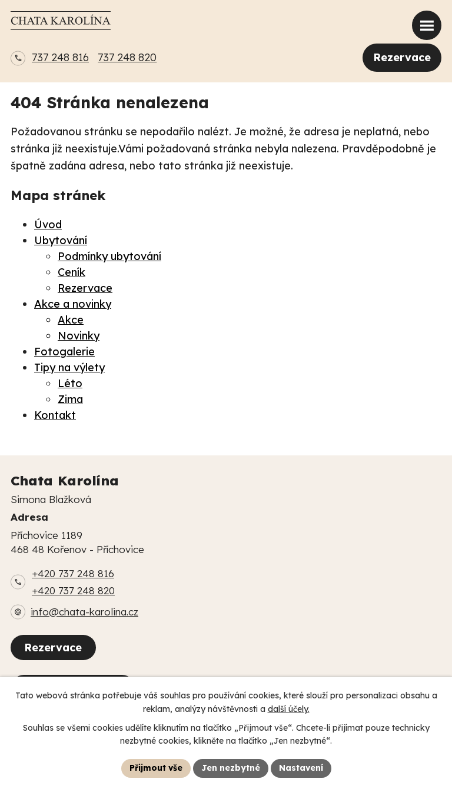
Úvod (48, 224)
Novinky (78, 335)
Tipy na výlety (69, 367)
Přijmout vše (155, 768)
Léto (70, 383)
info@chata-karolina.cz (84, 611)
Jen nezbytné (230, 768)
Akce (71, 320)
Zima (70, 399)
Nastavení (301, 768)
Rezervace (402, 57)
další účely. (289, 709)
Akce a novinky (72, 304)
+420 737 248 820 (73, 590)
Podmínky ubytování (109, 256)
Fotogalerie (64, 351)
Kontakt (55, 415)
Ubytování (60, 240)
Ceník (71, 272)
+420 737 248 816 (73, 573)
